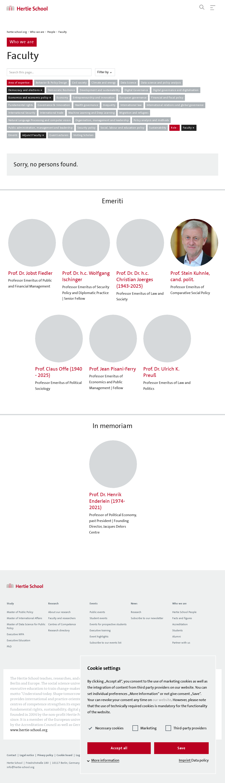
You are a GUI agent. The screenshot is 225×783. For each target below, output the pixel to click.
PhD (9, 646)
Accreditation (180, 624)
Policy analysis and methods (151, 120)
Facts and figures (182, 618)
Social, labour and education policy (123, 127)
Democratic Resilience (61, 90)
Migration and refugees (133, 113)
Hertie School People (184, 612)
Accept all (119, 748)
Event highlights (99, 636)
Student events (98, 618)
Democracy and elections (25, 90)
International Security (21, 113)
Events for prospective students (108, 624)
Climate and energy (103, 82)
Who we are (37, 32)
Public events (97, 612)
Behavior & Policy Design (51, 82)
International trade (52, 113)
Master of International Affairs (24, 618)
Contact (11, 755)
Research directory (59, 630)
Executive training (100, 630)
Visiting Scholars (83, 135)
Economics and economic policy (30, 97)
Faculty (62, 32)
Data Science (128, 82)
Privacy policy (45, 755)
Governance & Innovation (54, 105)
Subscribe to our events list (105, 642)
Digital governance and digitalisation (176, 90)
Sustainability (157, 127)
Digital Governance (136, 90)
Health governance (86, 105)
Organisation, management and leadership (102, 120)
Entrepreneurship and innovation (94, 97)
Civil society (79, 82)
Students (177, 630)
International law (131, 105)
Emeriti (12, 135)
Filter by (104, 72)
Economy (62, 97)
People (51, 32)
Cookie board (64, 755)
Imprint (185, 760)
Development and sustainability (100, 90)
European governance (133, 97)
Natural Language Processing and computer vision (39, 120)
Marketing (144, 728)
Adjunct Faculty (33, 135)
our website (162, 699)
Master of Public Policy (20, 612)
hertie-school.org (17, 32)
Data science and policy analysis (161, 82)
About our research (59, 612)
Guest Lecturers (58, 135)
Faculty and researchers (62, 618)
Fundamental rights (20, 105)
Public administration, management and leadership (40, 127)
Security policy (86, 127)
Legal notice (27, 755)
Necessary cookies (105, 728)
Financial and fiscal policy (167, 97)
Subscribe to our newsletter (147, 618)
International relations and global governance (175, 105)
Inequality (109, 105)
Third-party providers (186, 728)
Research (136, 612)
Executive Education (18, 640)
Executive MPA (15, 634)
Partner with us (181, 642)
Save (181, 748)
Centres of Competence (62, 624)
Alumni (176, 636)
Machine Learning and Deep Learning (91, 113)
